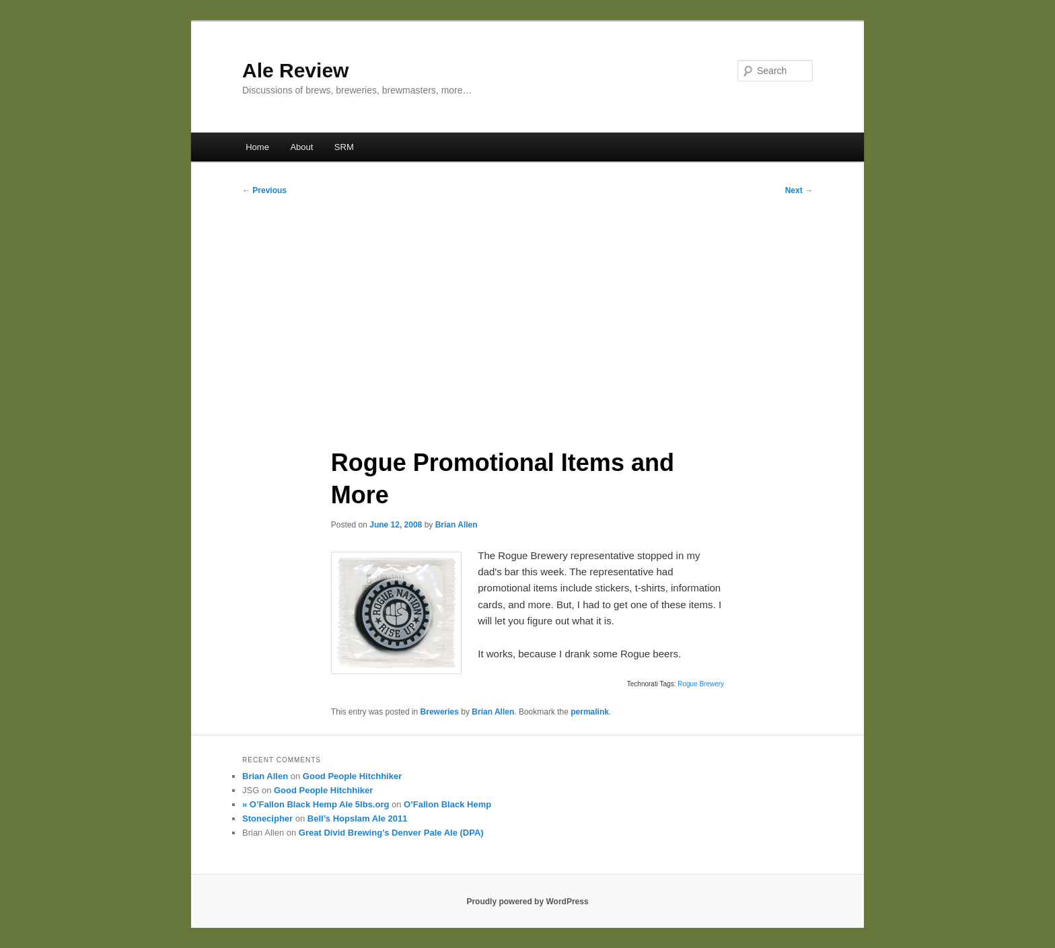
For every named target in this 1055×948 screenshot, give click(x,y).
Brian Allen (456, 525)
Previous (264, 190)
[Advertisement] (527, 317)
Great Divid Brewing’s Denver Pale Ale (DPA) (391, 833)
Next (799, 190)
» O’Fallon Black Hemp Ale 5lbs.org (315, 804)
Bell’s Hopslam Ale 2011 (357, 818)
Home (257, 147)
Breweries (440, 712)
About (301, 147)
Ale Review (295, 70)
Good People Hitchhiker (352, 776)
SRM (344, 147)
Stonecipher (267, 818)
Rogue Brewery (701, 684)
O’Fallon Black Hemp (447, 804)
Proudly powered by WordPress (527, 901)
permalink (590, 712)
